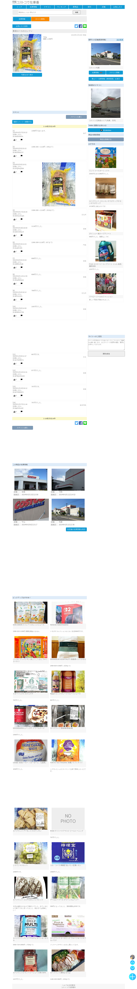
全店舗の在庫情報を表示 (76, 529)
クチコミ (47, 7)
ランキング (61, 7)
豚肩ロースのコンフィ (23, 31)
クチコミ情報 (114, 72)
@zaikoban (105, 130)
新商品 (75, 7)
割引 (89, 7)
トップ (19, 7)
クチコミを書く (76, 117)
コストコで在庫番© (68, 987)
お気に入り (117, 7)
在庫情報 (33, 7)
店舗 (103, 7)
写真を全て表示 (27, 75)
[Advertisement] (49, 94)
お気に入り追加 (22, 26)
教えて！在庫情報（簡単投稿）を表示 (106, 79)
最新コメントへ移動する (23, 122)
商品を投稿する (106, 139)
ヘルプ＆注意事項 (68, 985)
